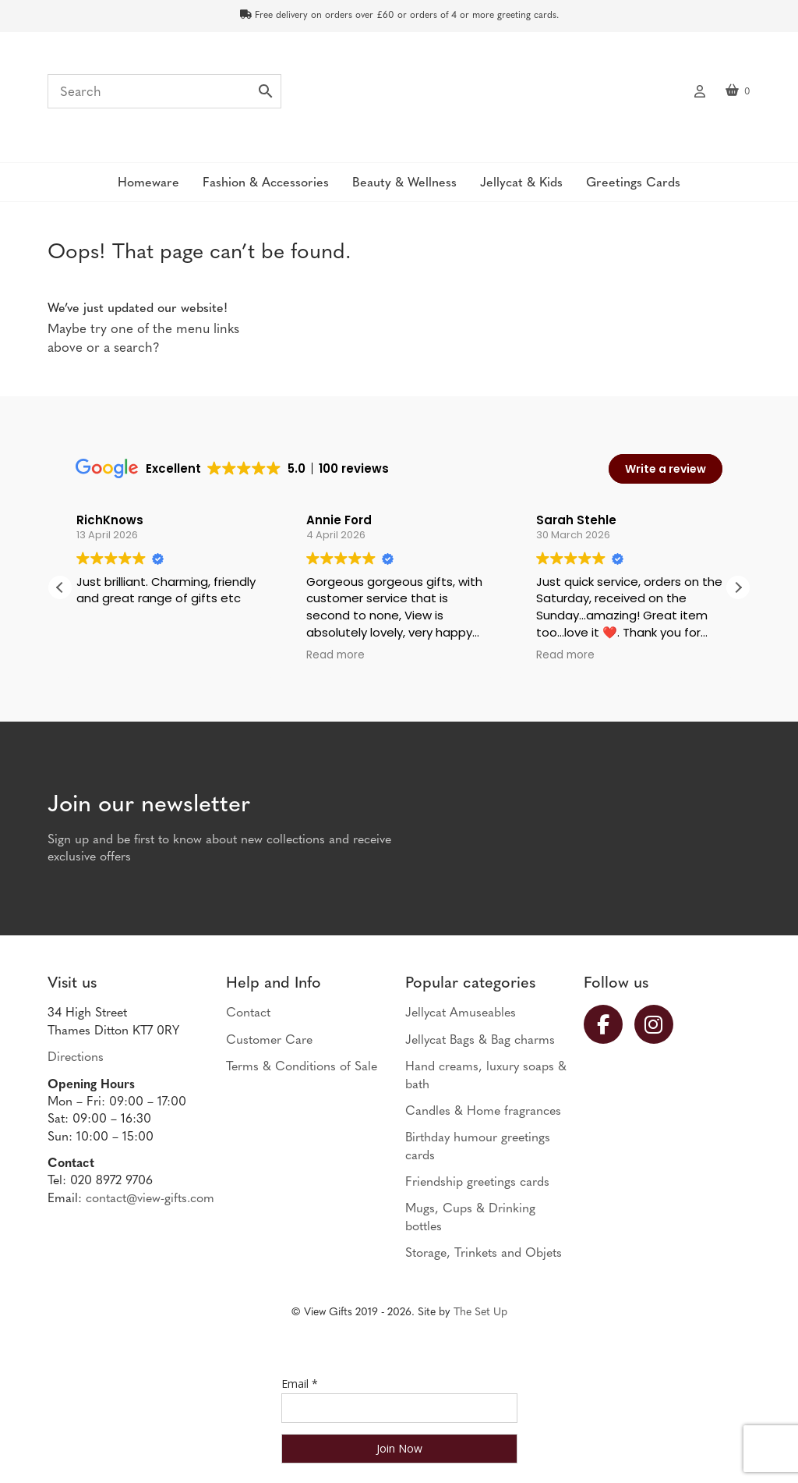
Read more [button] (335, 655)
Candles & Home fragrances (483, 1111)
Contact (248, 1013)
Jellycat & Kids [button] (521, 183)
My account (700, 90)
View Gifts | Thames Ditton (399, 96)
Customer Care (269, 1040)
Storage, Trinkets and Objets (483, 1253)
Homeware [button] (148, 183)
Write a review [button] (665, 469)
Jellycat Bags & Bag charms (480, 1040)
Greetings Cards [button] (633, 183)
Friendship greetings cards (477, 1182)
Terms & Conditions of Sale (301, 1067)
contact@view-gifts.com (150, 1199)
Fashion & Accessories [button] (266, 183)
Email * (299, 1383)
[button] (738, 587)
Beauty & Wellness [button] (404, 183)
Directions (76, 1058)
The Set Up (480, 1312)
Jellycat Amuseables (460, 1013)
